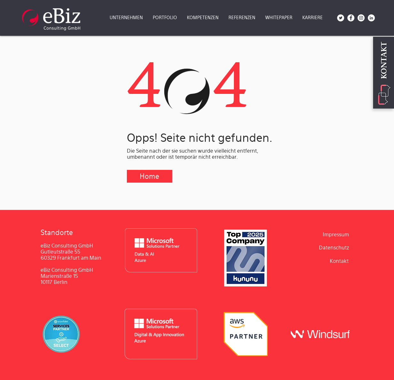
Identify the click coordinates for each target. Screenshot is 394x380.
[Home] (149, 176)
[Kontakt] (339, 261)
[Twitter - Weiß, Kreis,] (340, 17)
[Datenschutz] (334, 248)
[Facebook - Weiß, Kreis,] (350, 17)
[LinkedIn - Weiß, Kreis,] (371, 17)
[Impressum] (336, 234)
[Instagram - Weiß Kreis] (361, 17)
